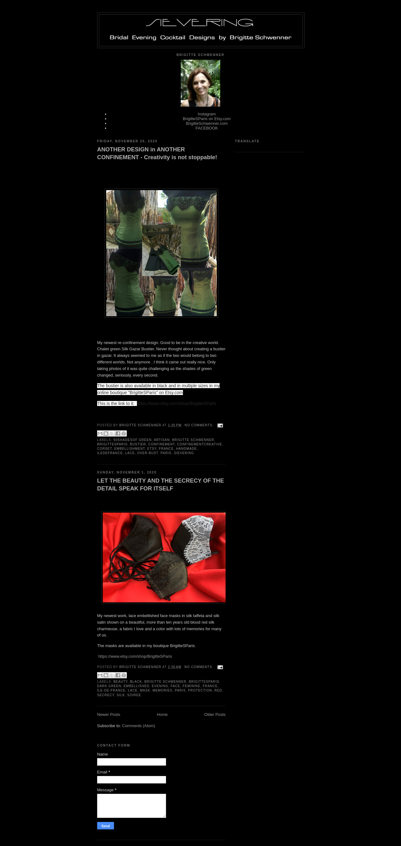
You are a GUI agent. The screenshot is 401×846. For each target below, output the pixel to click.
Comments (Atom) (138, 725)
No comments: (200, 425)
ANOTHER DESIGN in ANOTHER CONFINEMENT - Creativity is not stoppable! (157, 153)
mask (145, 690)
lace (130, 453)
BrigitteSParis (112, 444)
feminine (191, 686)
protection (200, 690)
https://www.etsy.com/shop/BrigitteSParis (135, 656)
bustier (138, 444)
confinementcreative (199, 444)
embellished (136, 686)
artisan (162, 440)
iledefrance (110, 453)
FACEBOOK (206, 128)
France (166, 448)
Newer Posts (108, 714)
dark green (109, 686)
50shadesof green (132, 440)
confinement (161, 444)
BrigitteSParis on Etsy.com (207, 118)
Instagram (207, 114)
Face (175, 686)
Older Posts (215, 714)
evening (160, 686)
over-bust (147, 453)
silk (121, 695)
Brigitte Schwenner (193, 440)
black (136, 681)
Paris (166, 453)
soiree (134, 695)
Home (162, 714)
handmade (186, 448)
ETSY (151, 448)
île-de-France (111, 690)
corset (104, 448)
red (218, 690)
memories (162, 690)
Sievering (184, 453)
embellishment (129, 448)
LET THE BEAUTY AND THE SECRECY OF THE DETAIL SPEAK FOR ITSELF (160, 485)
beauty (120, 681)
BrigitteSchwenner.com (207, 123)
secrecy (105, 695)
